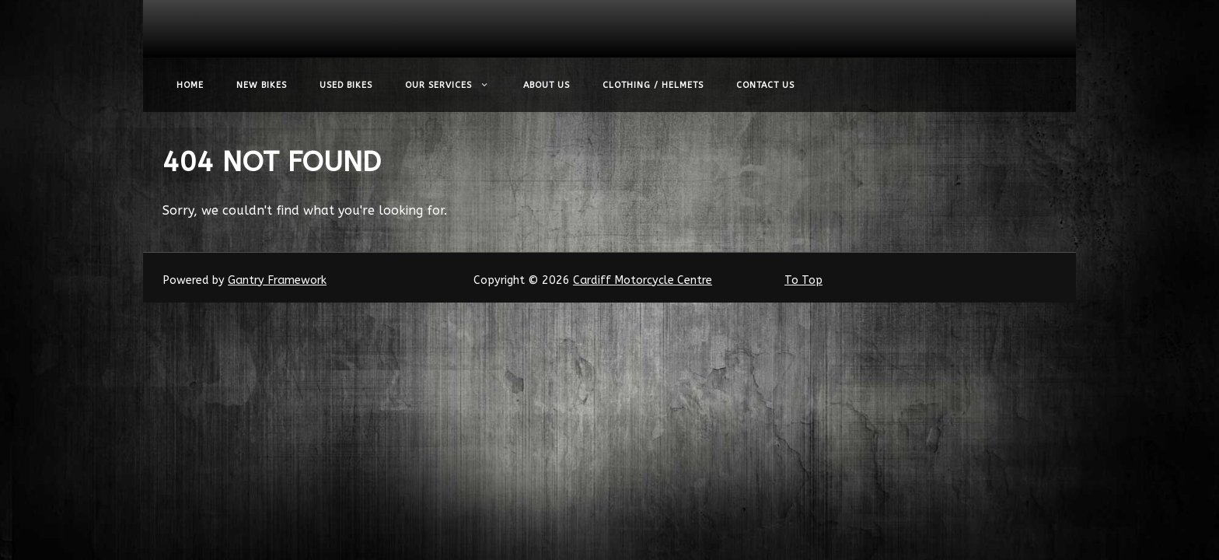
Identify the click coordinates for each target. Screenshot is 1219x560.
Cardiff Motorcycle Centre (642, 280)
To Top (803, 280)
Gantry (277, 280)
